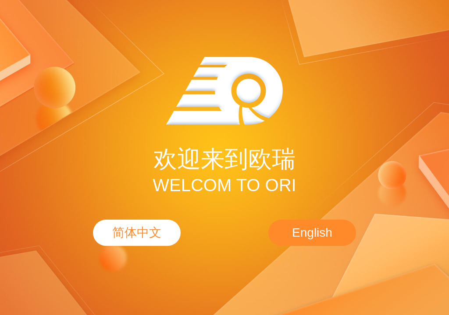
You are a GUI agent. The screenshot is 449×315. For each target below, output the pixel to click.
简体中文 (136, 232)
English (312, 232)
